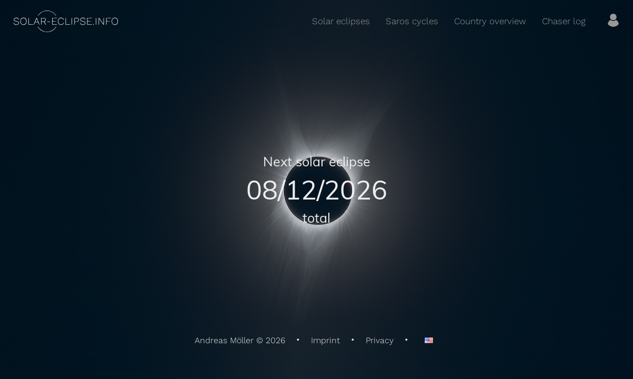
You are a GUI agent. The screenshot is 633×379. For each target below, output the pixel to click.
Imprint (325, 340)
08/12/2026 (316, 189)
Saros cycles (412, 21)
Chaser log (564, 21)
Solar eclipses (341, 21)
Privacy (380, 340)
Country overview (490, 21)
